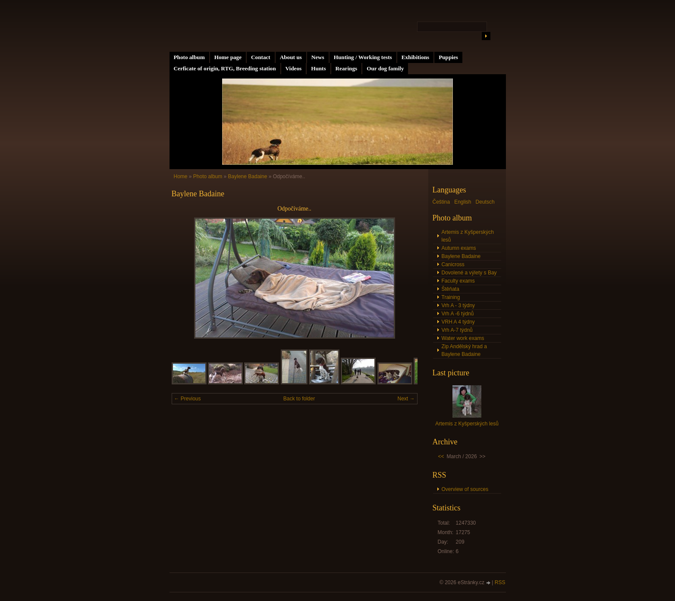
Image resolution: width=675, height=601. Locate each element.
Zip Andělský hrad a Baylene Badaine (464, 350)
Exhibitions (416, 57)
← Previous (187, 399)
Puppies (448, 57)
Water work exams (463, 338)
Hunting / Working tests (363, 57)
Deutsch (485, 202)
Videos (294, 68)
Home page (228, 57)
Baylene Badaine (247, 176)
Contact (260, 57)
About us (291, 57)
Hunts (318, 68)
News (317, 57)
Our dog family (385, 68)
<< (441, 456)
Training (451, 297)
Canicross (453, 264)
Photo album (189, 57)
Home (181, 176)
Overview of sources (465, 489)
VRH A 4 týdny (458, 322)
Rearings (347, 68)
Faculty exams (458, 281)
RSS (500, 582)
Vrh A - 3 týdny (458, 305)
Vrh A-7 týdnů (457, 330)
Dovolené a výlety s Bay (469, 273)
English (462, 202)
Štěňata (450, 289)
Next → (405, 399)
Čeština (441, 202)
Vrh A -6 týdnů (458, 314)
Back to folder (299, 399)
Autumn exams (459, 248)
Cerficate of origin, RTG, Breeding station (225, 68)
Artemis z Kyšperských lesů (468, 236)
